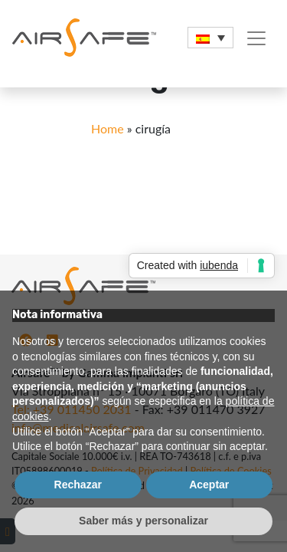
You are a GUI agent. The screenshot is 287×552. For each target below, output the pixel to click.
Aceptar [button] (209, 484)
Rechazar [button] (78, 484)
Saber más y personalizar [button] (143, 520)
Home (107, 128)
